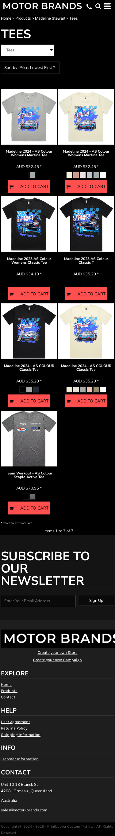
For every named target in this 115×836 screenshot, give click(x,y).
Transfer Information (20, 759)
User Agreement (15, 721)
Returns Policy (14, 728)
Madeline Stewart (50, 18)
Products (23, 18)
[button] (98, 6)
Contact (8, 697)
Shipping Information (20, 734)
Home (6, 18)
